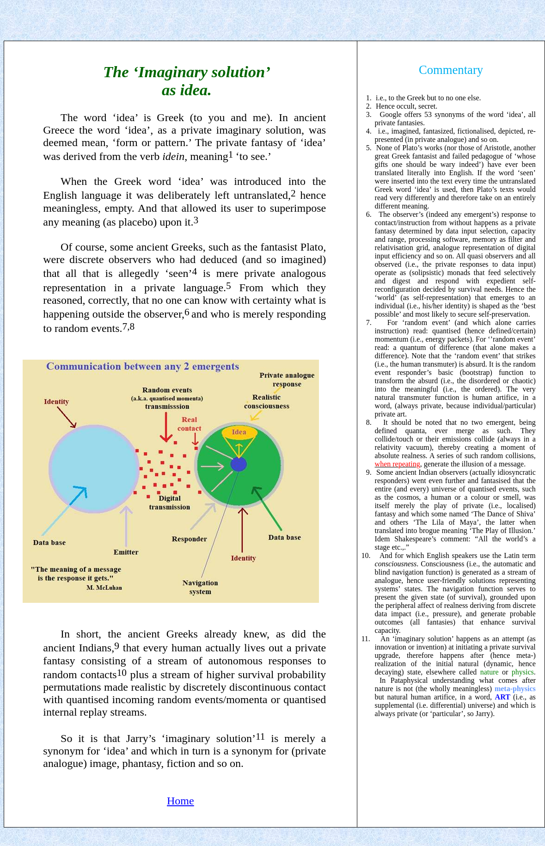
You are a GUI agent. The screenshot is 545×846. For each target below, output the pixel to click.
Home (180, 801)
